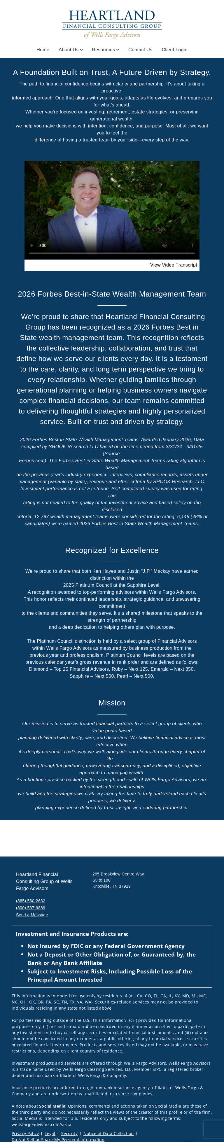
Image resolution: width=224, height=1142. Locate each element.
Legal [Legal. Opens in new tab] (50, 1133)
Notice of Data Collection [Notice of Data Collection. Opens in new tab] (108, 1133)
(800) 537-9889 (30, 907)
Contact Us (140, 49)
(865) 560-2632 (30, 900)
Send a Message (32, 914)
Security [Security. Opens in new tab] (69, 1133)
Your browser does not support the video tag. (112, 210)
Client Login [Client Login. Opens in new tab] (174, 49)
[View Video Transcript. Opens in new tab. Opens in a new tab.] (173, 265)
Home (42, 49)
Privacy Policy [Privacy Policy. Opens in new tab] (25, 1133)
